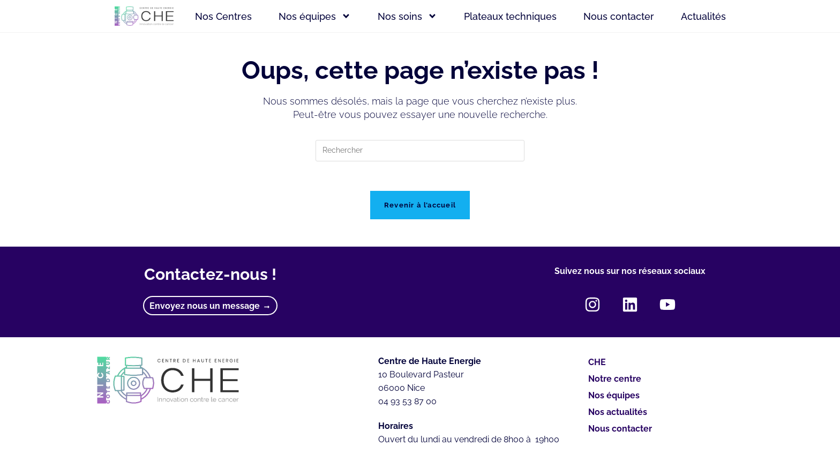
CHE (597, 365)
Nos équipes (315, 16)
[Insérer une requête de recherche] (420, 150)
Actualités (703, 16)
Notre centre (614, 382)
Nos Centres (223, 16)
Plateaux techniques (510, 16)
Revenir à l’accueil (420, 208)
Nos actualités (617, 415)
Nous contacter (618, 16)
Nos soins (407, 16)
